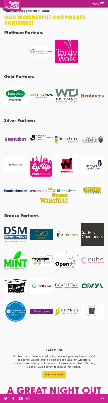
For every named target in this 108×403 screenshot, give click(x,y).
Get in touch (54, 374)
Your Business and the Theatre (27, 11)
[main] (54, 198)
